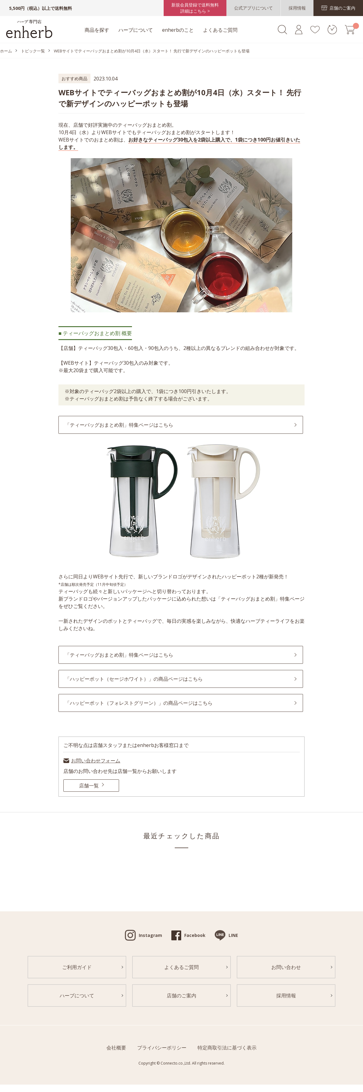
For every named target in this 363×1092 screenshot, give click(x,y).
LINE (233, 935)
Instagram (150, 935)
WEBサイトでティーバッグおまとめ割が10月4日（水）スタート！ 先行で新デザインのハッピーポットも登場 (151, 51)
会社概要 (116, 1047)
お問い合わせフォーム (95, 760)
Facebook (194, 935)
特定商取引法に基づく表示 (227, 1047)
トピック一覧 (33, 51)
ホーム (6, 51)
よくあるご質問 (220, 30)
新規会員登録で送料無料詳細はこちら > (195, 8)
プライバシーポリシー (161, 1047)
